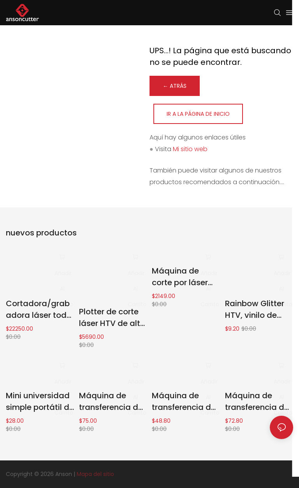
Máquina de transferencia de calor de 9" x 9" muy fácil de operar (257, 401)
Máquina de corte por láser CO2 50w (180, 276)
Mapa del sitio (95, 474)
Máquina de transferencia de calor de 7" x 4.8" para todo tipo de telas (184, 401)
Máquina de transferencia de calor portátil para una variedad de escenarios (111, 401)
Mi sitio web (190, 149)
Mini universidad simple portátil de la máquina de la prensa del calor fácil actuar (40, 401)
